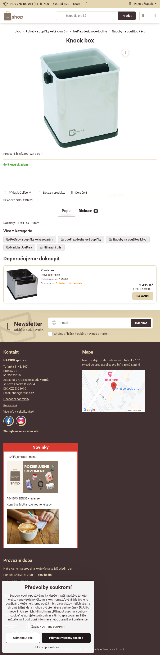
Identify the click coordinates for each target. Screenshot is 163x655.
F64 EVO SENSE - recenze (23, 498)
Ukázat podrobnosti (48, 647)
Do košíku (116, 178)
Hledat (127, 15)
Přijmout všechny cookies (66, 638)
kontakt (29, 411)
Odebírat (141, 323)
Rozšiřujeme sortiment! (22, 456)
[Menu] (155, 16)
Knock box (47, 270)
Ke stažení (10, 405)
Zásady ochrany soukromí (107, 649)
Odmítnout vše (23, 638)
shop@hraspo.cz (23, 393)
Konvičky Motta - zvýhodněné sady (29, 504)
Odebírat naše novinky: (29, 329)
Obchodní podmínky (16, 399)
